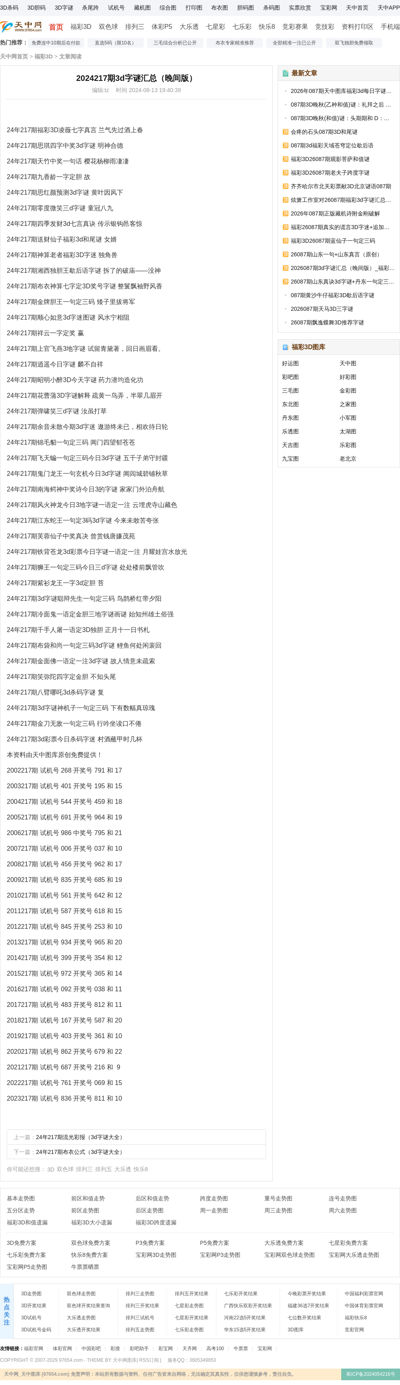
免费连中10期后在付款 (56, 43)
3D (50, 1169)
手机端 (390, 26)
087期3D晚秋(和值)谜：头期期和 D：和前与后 (343, 118)
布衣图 (219, 7)
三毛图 (290, 390)
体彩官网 (62, 1348)
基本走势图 (21, 1198)
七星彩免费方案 (348, 1243)
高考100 (215, 1348)
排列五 (103, 1169)
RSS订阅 (149, 1360)
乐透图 (290, 431)
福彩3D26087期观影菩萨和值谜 (330, 159)
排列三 (134, 26)
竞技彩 (324, 26)
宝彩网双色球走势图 (289, 1255)
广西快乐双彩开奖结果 (248, 1306)
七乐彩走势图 (189, 1330)
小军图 (348, 418)
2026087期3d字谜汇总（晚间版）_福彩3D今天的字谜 (343, 268)
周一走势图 (214, 1210)
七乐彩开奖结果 (241, 1293)
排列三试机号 (140, 1318)
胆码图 (245, 7)
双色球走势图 (81, 1293)
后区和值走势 (152, 1198)
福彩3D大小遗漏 (91, 1222)
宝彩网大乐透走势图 (354, 1255)
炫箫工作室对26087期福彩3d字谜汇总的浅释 (343, 200)
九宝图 (290, 458)
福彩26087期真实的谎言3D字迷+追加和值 (343, 227)
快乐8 (267, 26)
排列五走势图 (140, 1330)
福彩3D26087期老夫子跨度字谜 (330, 172)
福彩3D (80, 26)
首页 (56, 27)
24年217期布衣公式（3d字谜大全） (80, 1152)
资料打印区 (358, 26)
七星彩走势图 (189, 1306)
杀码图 (271, 7)
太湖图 (348, 431)
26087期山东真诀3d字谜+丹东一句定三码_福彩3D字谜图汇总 (343, 281)
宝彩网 (328, 7)
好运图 (290, 363)
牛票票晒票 (85, 1267)
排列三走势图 (140, 1293)
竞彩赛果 (295, 26)
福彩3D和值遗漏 (27, 1222)
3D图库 (295, 1330)
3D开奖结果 (33, 1306)
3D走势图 (31, 1293)
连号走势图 (343, 1198)
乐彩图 (348, 445)
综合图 (168, 7)
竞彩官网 (354, 1330)
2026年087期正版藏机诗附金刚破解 (335, 213)
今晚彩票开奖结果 (307, 1293)
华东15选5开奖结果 (245, 1330)
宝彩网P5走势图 (27, 1267)
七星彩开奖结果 (191, 1318)
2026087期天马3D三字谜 (322, 309)
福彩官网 (33, 1348)
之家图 (348, 404)
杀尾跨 (90, 7)
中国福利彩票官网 (364, 1293)
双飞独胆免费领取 (354, 43)
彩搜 (115, 1348)
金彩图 (348, 390)
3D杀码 (9, 7)
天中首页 (357, 7)
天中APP (389, 7)
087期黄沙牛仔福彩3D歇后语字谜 (332, 295)
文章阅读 (70, 56)
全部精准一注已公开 (294, 43)
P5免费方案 (214, 1243)
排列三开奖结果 (142, 1306)
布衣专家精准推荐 (235, 43)
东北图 (290, 404)
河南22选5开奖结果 (245, 1318)
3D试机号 (31, 1318)
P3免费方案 (150, 1243)
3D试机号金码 (36, 1330)
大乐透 (189, 26)
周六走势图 (343, 1210)
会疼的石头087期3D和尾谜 (324, 132)
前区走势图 (85, 1210)
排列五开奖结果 (191, 1293)
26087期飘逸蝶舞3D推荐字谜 (327, 322)
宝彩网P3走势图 (220, 1255)
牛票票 (241, 1348)
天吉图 (290, 445)
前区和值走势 (88, 1198)
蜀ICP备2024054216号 (370, 1374)
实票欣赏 (300, 7)
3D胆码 (36, 7)
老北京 (348, 458)
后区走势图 (150, 1210)
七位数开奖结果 (304, 1318)
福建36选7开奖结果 (308, 1306)
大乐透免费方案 (284, 1243)
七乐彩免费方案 (26, 1255)
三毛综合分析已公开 (175, 43)
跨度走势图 (214, 1198)
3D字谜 (64, 7)
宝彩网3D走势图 (156, 1255)
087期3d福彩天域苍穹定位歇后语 (332, 145)
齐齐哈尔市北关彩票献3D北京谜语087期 (341, 186)
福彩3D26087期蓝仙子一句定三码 (333, 241)
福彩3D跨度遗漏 (156, 1222)
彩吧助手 (139, 1348)
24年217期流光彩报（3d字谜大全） (80, 1137)
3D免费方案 (21, 1243)
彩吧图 (290, 377)
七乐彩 (242, 26)
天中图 (348, 363)
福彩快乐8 (356, 1318)
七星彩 (215, 26)
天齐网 (189, 1348)
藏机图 (142, 7)
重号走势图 (278, 1198)
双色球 (108, 26)
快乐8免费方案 (89, 1255)
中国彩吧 (91, 1348)
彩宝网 (165, 1348)
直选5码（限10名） (115, 43)
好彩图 (348, 377)
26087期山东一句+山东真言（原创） (336, 254)
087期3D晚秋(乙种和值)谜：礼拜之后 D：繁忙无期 (343, 104)
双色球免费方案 (90, 1243)
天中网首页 (14, 56)
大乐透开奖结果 (83, 1330)
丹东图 (290, 418)
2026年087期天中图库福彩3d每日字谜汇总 (343, 91)
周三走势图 (278, 1210)
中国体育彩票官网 (364, 1306)
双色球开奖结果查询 (88, 1306)
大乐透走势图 (81, 1318)
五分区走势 (21, 1210)
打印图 (194, 7)
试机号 (116, 7)
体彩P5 (162, 26)
